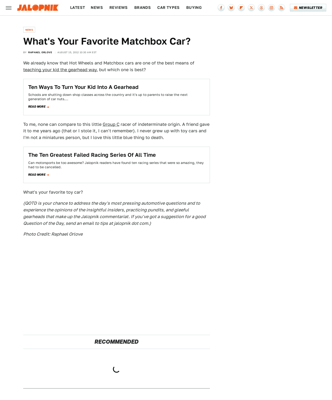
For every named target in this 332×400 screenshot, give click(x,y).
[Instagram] (271, 7)
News (97, 7)
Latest (77, 7)
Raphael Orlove (40, 52)
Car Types (168, 7)
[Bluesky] (231, 7)
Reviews (118, 7)
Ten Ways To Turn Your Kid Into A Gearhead (83, 87)
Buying (194, 7)
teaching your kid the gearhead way (60, 69)
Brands (142, 7)
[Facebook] (221, 7)
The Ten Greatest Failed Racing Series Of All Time (92, 155)
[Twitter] (251, 7)
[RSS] (281, 7)
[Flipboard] (241, 7)
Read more (37, 106)
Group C (111, 124)
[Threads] (261, 7)
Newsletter (308, 7)
